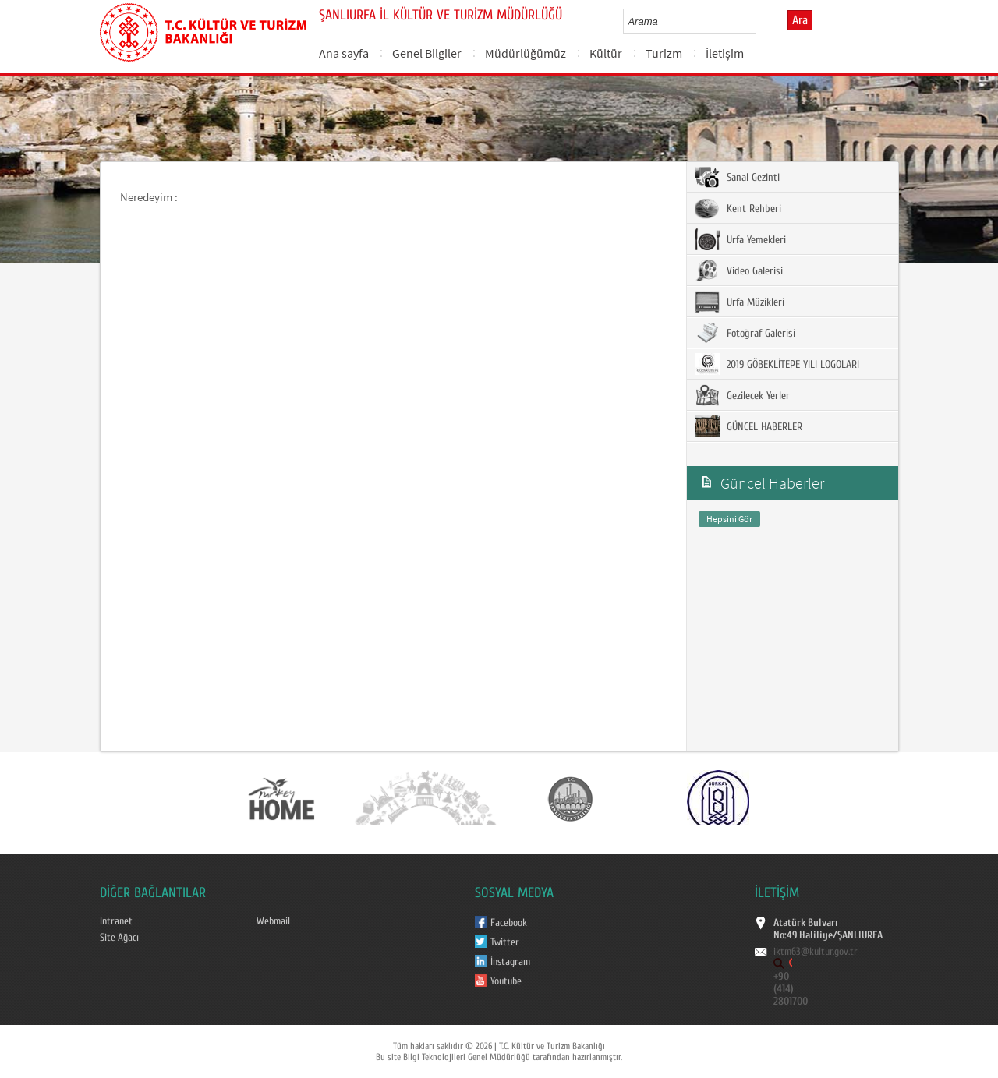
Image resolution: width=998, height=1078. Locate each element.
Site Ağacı (119, 937)
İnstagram (510, 962)
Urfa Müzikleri (739, 302)
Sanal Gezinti (737, 177)
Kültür (605, 53)
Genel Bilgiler (427, 53)
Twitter (504, 942)
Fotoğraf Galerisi (745, 333)
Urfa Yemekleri (740, 239)
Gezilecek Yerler (742, 395)
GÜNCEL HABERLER (748, 426)
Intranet (116, 921)
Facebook (508, 923)
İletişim (725, 53)
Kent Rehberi (738, 208)
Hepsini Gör (729, 519)
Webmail (273, 921)
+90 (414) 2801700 (790, 989)
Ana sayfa (344, 53)
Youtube (506, 981)
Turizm (664, 53)
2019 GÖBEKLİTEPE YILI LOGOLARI (777, 364)
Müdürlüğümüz (525, 53)
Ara (800, 20)
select (760, 21)
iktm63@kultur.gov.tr (815, 951)
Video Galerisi (739, 270)
